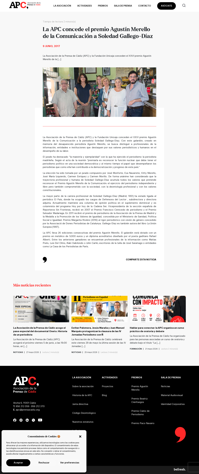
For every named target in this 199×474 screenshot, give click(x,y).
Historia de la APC (82, 395)
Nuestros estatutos (82, 422)
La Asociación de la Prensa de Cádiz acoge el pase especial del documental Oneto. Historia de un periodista (40, 331)
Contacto (144, 6)
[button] (80, 436)
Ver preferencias (69, 463)
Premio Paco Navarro (142, 423)
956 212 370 (38, 406)
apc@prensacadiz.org (28, 410)
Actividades (84, 6)
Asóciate (166, 6)
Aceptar (18, 463)
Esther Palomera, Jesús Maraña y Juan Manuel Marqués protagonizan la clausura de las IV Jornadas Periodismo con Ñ (98, 331)
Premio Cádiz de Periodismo (140, 413)
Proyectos (107, 386)
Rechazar (44, 463)
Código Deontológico (84, 413)
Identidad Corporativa (173, 404)
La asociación (62, 6)
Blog (104, 395)
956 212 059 (22, 406)
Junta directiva (80, 404)
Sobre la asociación (83, 386)
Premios (103, 6)
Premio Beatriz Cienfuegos (139, 400)
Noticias (165, 386)
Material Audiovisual (172, 395)
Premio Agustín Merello (139, 388)
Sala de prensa (123, 6)
